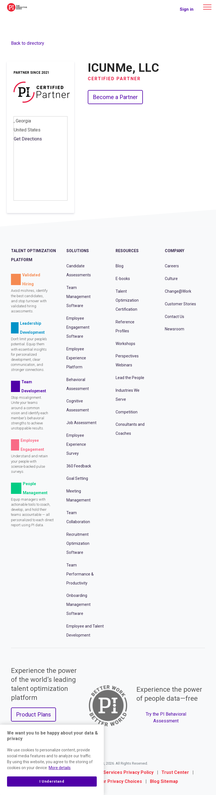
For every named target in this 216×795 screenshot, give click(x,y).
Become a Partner (115, 97)
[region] (52, 760)
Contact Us (174, 316)
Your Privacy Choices (119, 781)
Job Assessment (81, 422)
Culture (171, 278)
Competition (127, 412)
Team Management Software (78, 296)
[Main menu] (207, 7)
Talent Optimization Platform (33, 255)
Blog (119, 266)
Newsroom (174, 329)
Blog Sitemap (164, 781)
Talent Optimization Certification (127, 300)
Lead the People (130, 377)
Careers (172, 266)
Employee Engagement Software (77, 327)
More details (60, 767)
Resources (127, 250)
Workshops (125, 343)
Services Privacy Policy (128, 772)
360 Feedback (78, 466)
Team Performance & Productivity (80, 574)
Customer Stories (180, 304)
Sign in (187, 9)
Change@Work (178, 291)
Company (174, 250)
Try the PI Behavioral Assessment (166, 717)
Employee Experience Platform (76, 358)
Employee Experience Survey (76, 444)
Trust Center (175, 772)
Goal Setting (77, 478)
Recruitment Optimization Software (77, 543)
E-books (123, 278)
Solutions (77, 250)
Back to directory (27, 43)
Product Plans (33, 714)
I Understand (51, 781)
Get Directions (28, 139)
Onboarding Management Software (78, 604)
